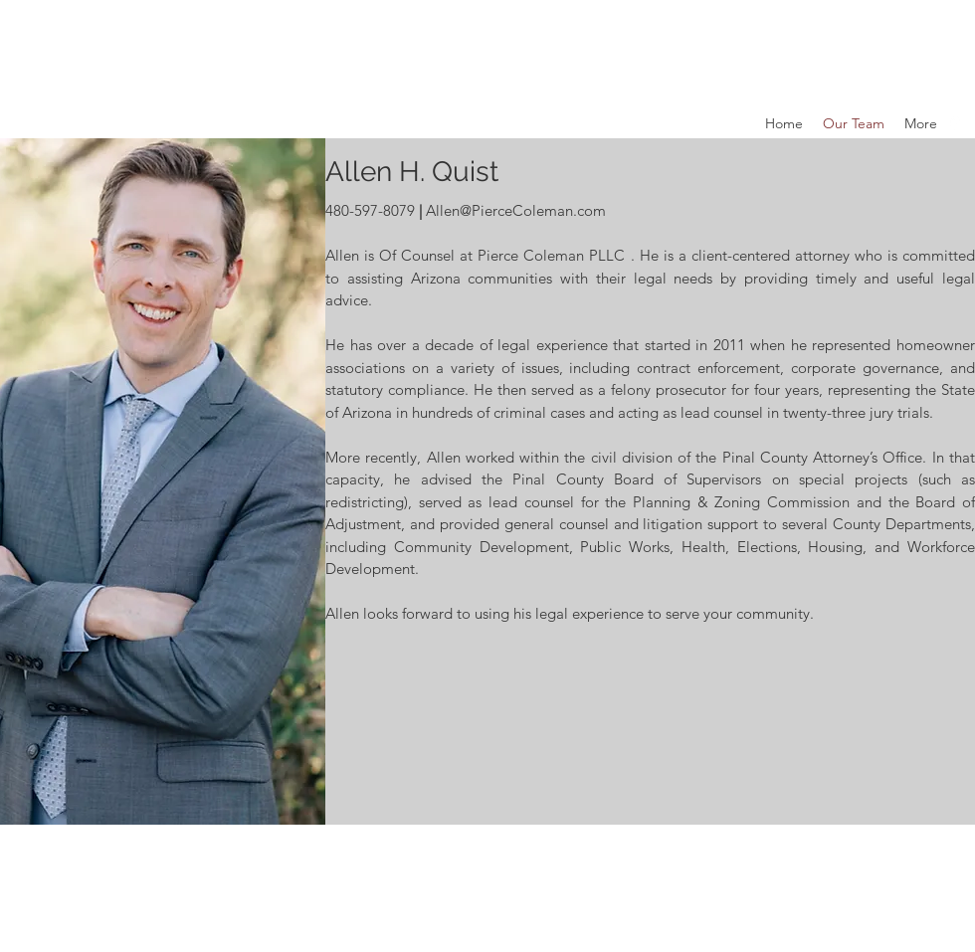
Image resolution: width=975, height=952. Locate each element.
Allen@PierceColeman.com (516, 210)
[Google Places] (955, 123)
